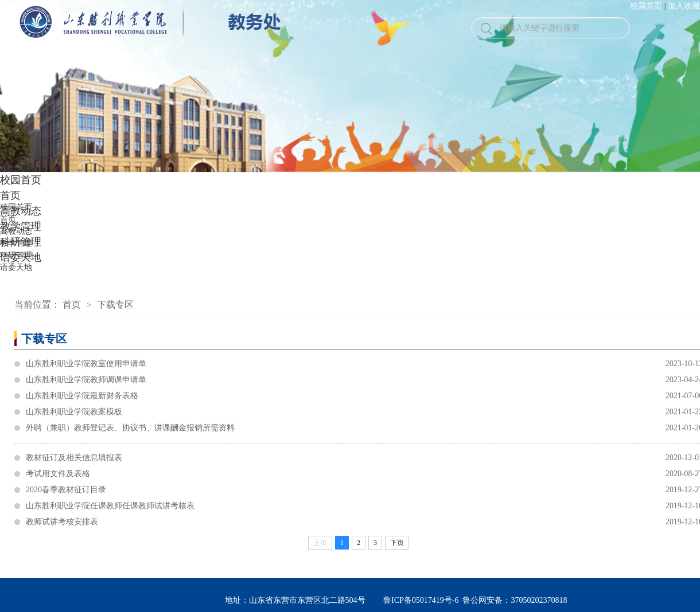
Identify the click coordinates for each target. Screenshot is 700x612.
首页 (72, 304)
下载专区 (115, 304)
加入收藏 (684, 6)
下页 (397, 543)
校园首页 (646, 6)
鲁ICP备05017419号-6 (420, 600)
